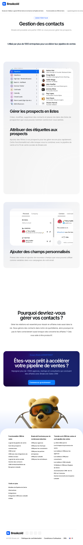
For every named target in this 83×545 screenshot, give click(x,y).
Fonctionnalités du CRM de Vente (55, 11)
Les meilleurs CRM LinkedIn (62, 462)
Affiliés (10, 498)
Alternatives (12, 490)
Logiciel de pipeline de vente (17, 443)
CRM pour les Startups (38, 446)
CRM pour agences (37, 443)
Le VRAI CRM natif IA (60, 443)
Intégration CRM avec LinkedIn (18, 496)
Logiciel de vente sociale (16, 459)
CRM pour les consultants (39, 448)
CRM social (11, 451)
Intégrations (12, 493)
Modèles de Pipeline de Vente (17, 487)
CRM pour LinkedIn (37, 456)
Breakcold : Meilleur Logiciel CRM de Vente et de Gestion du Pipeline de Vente (22, 11)
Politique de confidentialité (32, 538)
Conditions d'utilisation (52, 538)
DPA (65, 538)
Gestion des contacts (15, 462)
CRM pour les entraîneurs (39, 459)
